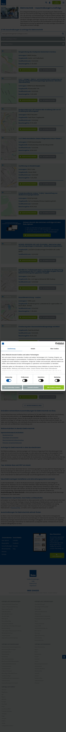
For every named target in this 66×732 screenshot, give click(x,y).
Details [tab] (33, 348)
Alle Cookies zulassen (54, 387)
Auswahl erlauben (33, 387)
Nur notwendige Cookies (12, 387)
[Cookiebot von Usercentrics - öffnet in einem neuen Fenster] (56, 343)
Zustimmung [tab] (11, 348)
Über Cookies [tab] (54, 348)
